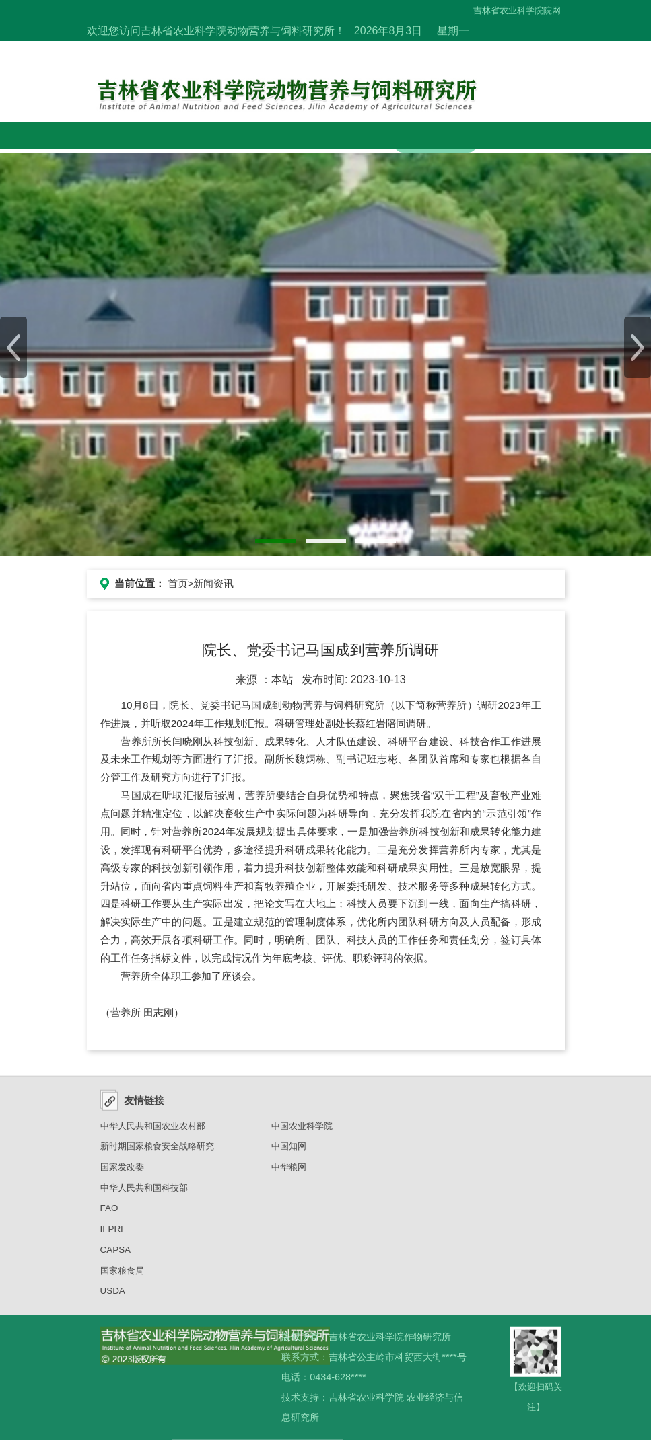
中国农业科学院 (302, 1131)
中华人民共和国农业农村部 (152, 1131)
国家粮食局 (122, 1275)
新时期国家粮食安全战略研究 (157, 1151)
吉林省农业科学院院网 (517, 10)
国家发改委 (122, 1172)
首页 (178, 583)
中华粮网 (288, 1172)
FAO (109, 1213)
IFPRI (111, 1234)
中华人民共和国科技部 (144, 1192)
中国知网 (288, 1151)
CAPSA (115, 1254)
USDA (112, 1295)
